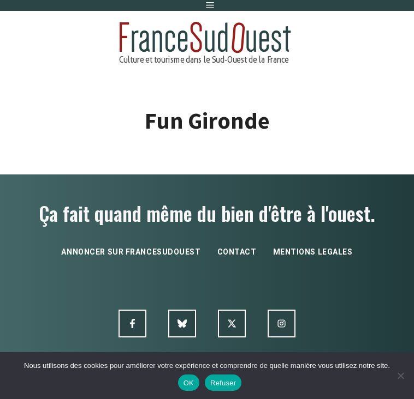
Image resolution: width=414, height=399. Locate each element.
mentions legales (313, 251)
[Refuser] (400, 375)
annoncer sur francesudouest (130, 251)
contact (237, 251)
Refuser (223, 383)
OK (189, 383)
